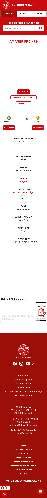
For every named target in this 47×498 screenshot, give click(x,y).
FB (38, 122)
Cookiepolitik (23, 388)
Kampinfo (23, 92)
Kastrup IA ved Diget (23, 193)
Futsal (23, 474)
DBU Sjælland (23, 470)
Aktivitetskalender (23, 396)
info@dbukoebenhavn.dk (26, 425)
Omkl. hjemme (23, 217)
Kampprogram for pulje (23, 98)
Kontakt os (23, 376)
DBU (23, 446)
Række (23, 168)
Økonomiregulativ (23, 380)
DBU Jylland (23, 458)
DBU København (23, 462)
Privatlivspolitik (23, 384)
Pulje (23, 179)
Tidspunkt (24, 239)
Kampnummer (24, 157)
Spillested (23, 190)
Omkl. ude (23, 228)
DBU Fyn (23, 454)
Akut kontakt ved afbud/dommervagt (23, 392)
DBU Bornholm (23, 450)
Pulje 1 (23, 182)
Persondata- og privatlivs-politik (23, 481)
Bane (24, 206)
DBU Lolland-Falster (23, 466)
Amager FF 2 (9, 122)
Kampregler (23, 104)
